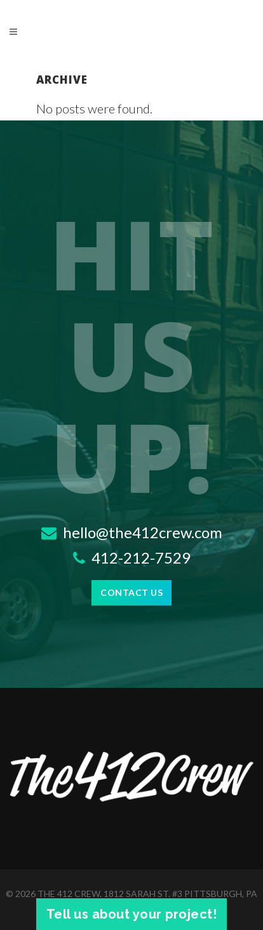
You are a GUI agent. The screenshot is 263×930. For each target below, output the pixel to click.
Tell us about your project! (131, 914)
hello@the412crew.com (131, 532)
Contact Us (131, 592)
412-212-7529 (132, 557)
